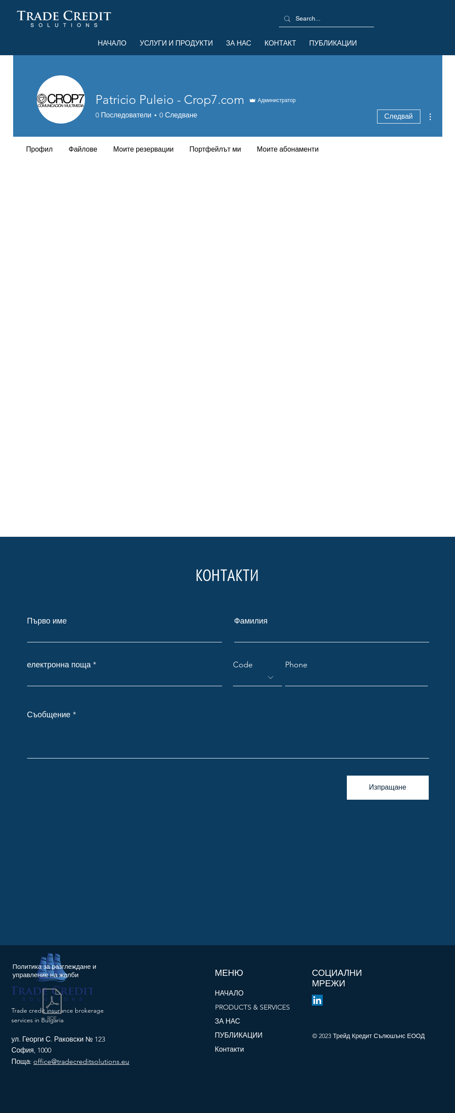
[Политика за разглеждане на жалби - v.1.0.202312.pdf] (52, 1005)
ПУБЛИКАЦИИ (239, 1035)
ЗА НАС (227, 1021)
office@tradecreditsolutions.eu (81, 1061)
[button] (176, 43)
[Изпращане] (388, 788)
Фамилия (251, 621)
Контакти (229, 1049)
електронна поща (59, 665)
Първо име (47, 621)
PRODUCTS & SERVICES (252, 1007)
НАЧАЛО (229, 993)
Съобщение (49, 715)
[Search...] (326, 19)
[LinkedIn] (317, 1000)
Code (243, 665)
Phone (296, 665)
